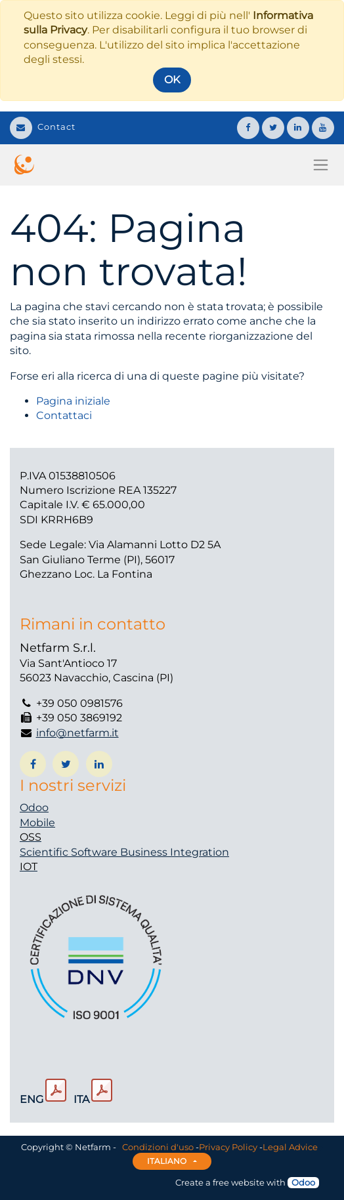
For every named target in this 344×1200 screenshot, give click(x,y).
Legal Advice (290, 1147)
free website (239, 1182)
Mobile (37, 822)
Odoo (34, 807)
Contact (42, 126)
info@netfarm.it (77, 733)
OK (172, 79)
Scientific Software (70, 852)
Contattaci (64, 415)
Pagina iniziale (73, 401)
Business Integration (174, 852)
